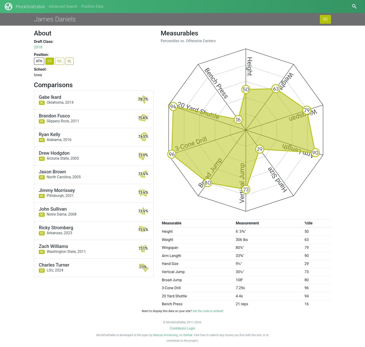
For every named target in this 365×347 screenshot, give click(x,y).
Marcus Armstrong (165, 335)
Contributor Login (182, 328)
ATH (39, 61)
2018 (38, 47)
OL (69, 61)
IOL (59, 61)
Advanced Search (63, 6)
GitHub (187, 335)
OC (325, 19)
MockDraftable (24, 6)
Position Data (92, 6)
